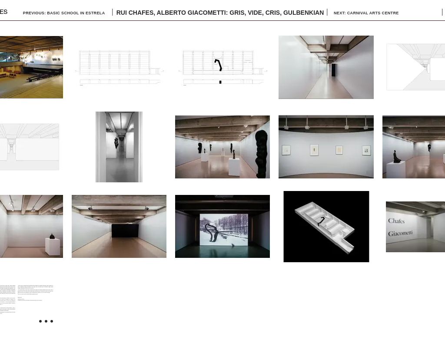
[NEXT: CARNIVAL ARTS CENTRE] (378, 12)
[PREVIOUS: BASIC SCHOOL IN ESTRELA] (64, 12)
